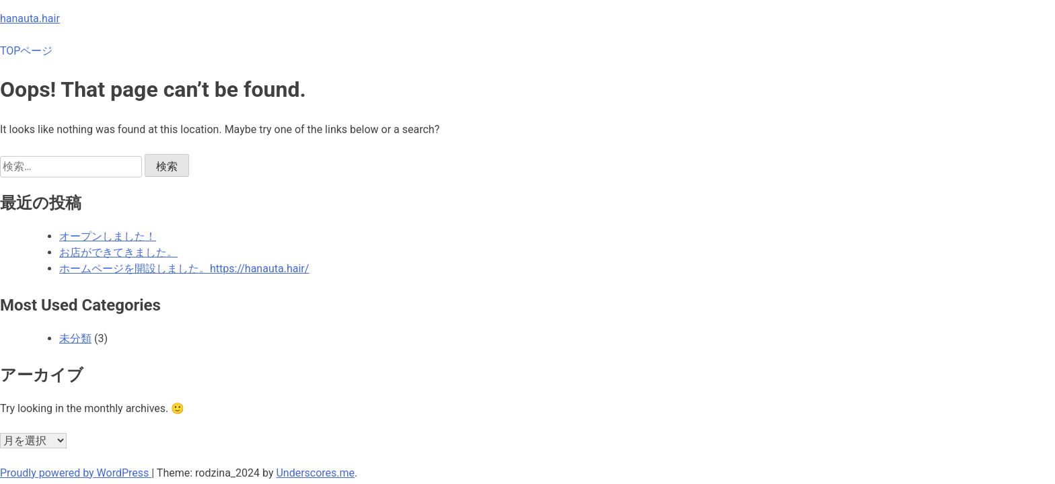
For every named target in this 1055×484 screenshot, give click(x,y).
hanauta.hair (30, 18)
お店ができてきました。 (118, 252)
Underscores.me (315, 473)
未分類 (75, 338)
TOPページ (26, 50)
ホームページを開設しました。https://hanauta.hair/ (184, 268)
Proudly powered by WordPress (75, 473)
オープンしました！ (107, 236)
